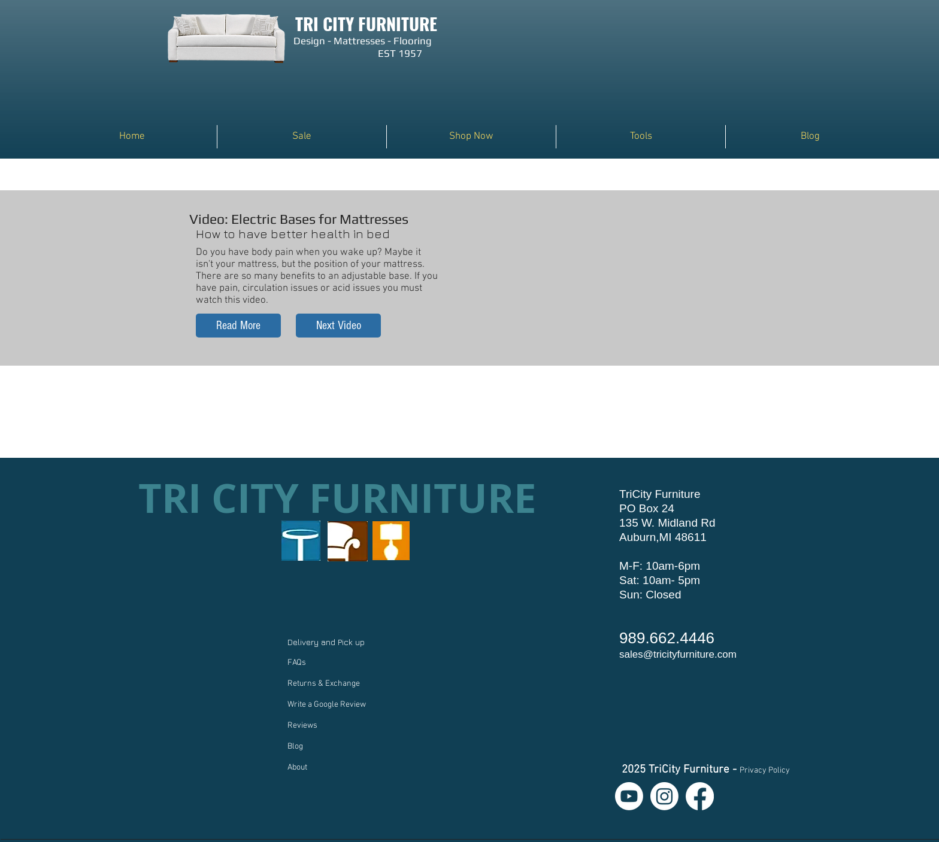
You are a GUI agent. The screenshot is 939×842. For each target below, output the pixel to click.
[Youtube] (629, 796)
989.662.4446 (666, 638)
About (297, 767)
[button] (471, 136)
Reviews (302, 726)
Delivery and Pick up (327, 642)
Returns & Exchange (323, 684)
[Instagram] (664, 796)
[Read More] (238, 326)
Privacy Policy (765, 770)
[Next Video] (338, 326)
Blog (295, 746)
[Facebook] (700, 796)
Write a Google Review (326, 705)
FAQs (296, 663)
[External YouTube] (617, 266)
